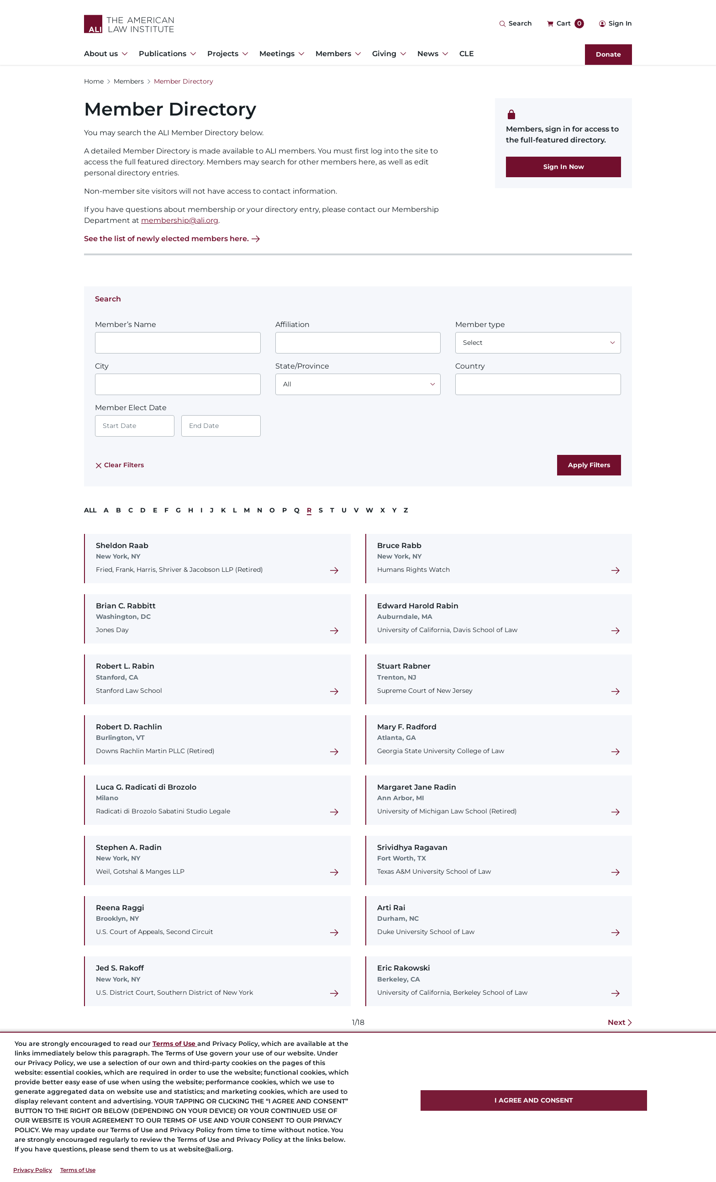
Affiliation (292, 324)
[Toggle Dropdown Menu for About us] (123, 54)
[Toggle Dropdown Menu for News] (443, 54)
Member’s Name (125, 324)
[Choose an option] (538, 343)
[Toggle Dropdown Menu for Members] (356, 54)
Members (129, 81)
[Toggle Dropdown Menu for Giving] (401, 54)
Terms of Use (77, 1169)
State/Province (302, 366)
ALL (90, 510)
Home (94, 81)
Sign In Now (563, 167)
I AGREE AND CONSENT (534, 1100)
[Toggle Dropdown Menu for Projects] (243, 54)
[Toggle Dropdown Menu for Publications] (191, 54)
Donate (608, 54)
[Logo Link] (129, 24)
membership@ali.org (179, 220)
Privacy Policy (32, 1169)
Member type (480, 324)
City (102, 366)
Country (470, 366)
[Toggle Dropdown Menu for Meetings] (300, 54)
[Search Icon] (515, 24)
